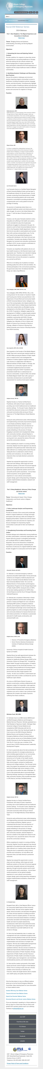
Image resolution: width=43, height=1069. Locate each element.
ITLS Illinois (22, 1026)
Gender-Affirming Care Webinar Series (16, 990)
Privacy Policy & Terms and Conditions (17, 1063)
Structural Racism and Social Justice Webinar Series (20, 999)
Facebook (22, 1036)
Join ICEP (22, 1017)
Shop (30, 12)
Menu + (7, 16)
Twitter (22, 1031)
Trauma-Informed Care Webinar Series (17, 993)
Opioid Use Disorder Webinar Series (16, 996)
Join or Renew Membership (21, 12)
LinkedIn (22, 1041)
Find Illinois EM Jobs (22, 1022)
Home (6, 20)
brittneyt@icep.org (18, 1008)
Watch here (21, 38)
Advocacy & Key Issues (13, 20)
